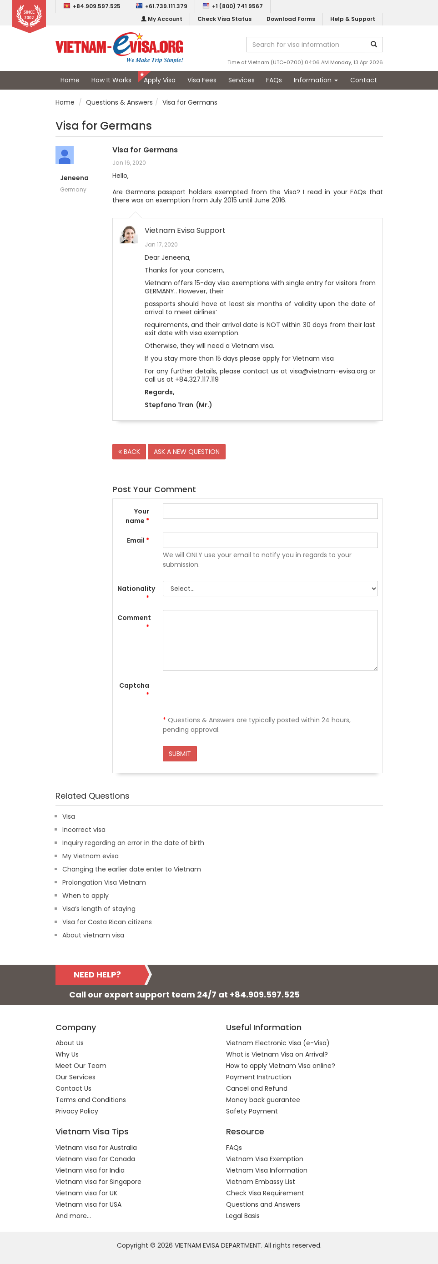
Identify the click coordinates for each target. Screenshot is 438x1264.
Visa (68, 816)
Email (138, 540)
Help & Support (352, 19)
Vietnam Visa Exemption (264, 1158)
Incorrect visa (84, 829)
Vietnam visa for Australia (96, 1147)
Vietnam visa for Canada (95, 1158)
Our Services (75, 1077)
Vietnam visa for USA (88, 1204)
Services (241, 80)
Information (316, 80)
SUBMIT (180, 753)
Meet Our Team (80, 1065)
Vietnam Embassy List (260, 1181)
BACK (129, 451)
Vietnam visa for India (90, 1170)
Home (70, 80)
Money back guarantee (263, 1099)
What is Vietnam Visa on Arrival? (277, 1054)
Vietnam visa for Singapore (98, 1181)
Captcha (134, 690)
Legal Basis (243, 1215)
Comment (134, 622)
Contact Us (73, 1088)
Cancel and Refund (256, 1088)
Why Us (67, 1054)
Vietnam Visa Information (266, 1170)
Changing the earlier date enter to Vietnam (131, 869)
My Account (161, 19)
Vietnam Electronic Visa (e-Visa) (278, 1042)
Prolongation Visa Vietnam (104, 882)
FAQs (274, 80)
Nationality (136, 593)
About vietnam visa (93, 935)
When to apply (85, 895)
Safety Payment (252, 1111)
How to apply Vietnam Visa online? (280, 1065)
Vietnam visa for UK (86, 1193)
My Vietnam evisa (90, 856)
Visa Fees (201, 80)
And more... (73, 1215)
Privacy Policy (76, 1111)
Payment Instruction (258, 1077)
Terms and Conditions (90, 1099)
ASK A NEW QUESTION (187, 451)
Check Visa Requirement (265, 1193)
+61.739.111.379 (161, 6)
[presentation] (232, 695)
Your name (137, 516)
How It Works (111, 80)
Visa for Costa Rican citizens (107, 922)
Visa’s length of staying (99, 908)
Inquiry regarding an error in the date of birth (133, 842)
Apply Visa (160, 80)
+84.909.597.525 (92, 6)
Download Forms (291, 19)
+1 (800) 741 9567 (232, 6)
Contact (363, 80)
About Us (69, 1042)
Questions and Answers (263, 1204)
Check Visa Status (224, 19)
